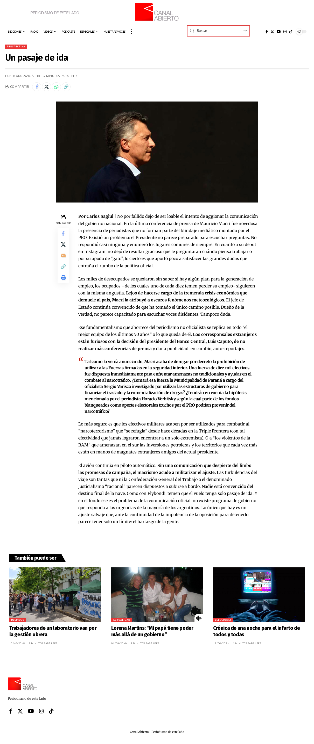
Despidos (17, 622)
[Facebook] (266, 31)
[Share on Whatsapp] (59, 88)
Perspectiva (17, 47)
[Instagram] (285, 31)
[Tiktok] (291, 31)
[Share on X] (48, 88)
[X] (272, 31)
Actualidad (121, 622)
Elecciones (223, 622)
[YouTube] (278, 31)
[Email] (63, 261)
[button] (131, 31)
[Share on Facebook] (37, 88)
